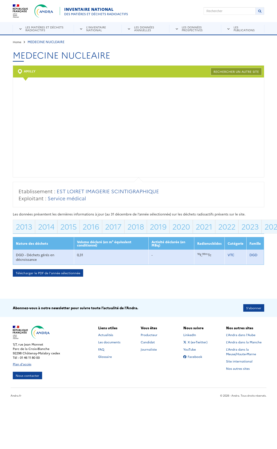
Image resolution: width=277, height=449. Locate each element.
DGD (253, 254)
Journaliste (149, 349)
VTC (231, 254)
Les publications (244, 28)
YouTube (194, 349)
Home (17, 42)
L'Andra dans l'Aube (240, 334)
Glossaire (105, 356)
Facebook (196, 356)
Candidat (148, 342)
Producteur (149, 334)
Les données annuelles (144, 28)
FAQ (101, 349)
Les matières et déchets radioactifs (44, 28)
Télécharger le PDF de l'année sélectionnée (48, 273)
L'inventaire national (96, 28)
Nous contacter (27, 375)
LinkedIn (194, 334)
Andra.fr (16, 395)
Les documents (109, 342)
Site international (239, 361)
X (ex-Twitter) (196, 342)
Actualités (105, 334)
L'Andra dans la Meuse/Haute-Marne (241, 351)
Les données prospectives (192, 28)
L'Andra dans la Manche (244, 342)
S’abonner (253, 307)
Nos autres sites (238, 368)
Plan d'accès (22, 364)
